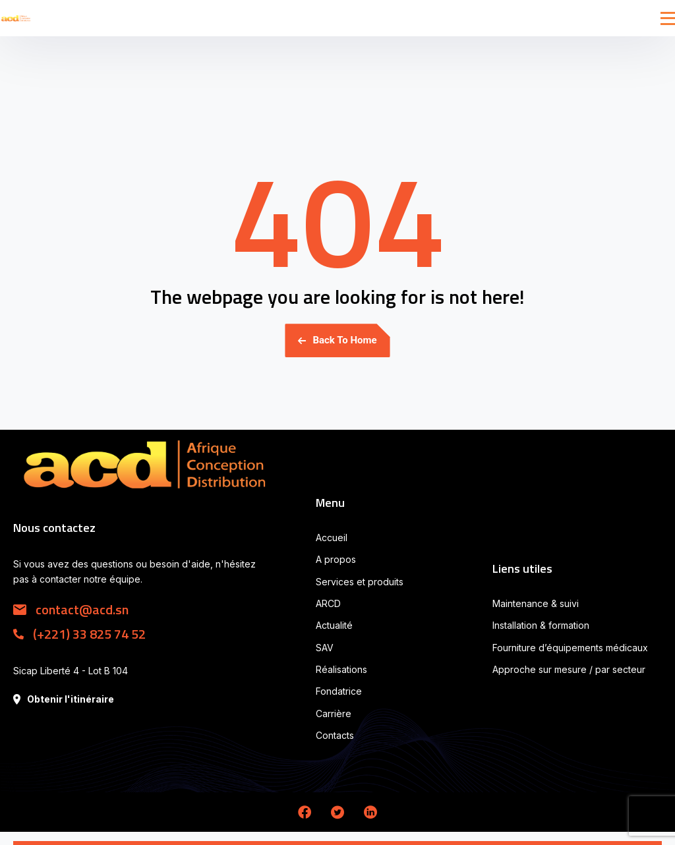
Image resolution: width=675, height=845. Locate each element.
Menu (330, 502)
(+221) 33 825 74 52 (79, 634)
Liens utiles (522, 568)
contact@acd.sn (71, 609)
